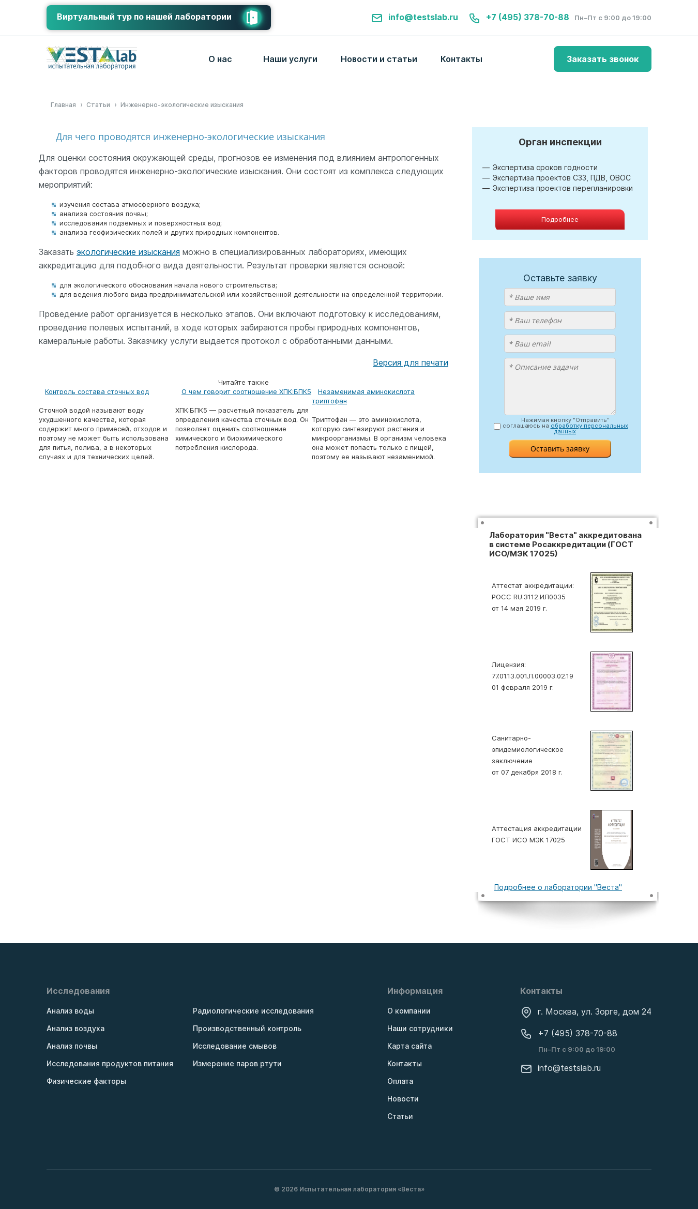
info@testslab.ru (414, 17)
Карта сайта (409, 1045)
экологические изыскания (128, 252)
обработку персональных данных (589, 428)
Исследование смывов (235, 1045)
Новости (403, 1098)
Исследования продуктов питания (110, 1063)
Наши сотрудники (420, 1028)
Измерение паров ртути (237, 1063)
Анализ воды (70, 1010)
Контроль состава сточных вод (97, 391)
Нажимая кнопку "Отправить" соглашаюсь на (565, 425)
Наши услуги (290, 59)
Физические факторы (86, 1081)
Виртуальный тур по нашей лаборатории (164, 17)
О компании (409, 1010)
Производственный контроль (247, 1028)
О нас (220, 59)
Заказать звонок (603, 59)
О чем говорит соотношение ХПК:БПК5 (246, 391)
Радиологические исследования (253, 1010)
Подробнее (560, 219)
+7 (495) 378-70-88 (518, 17)
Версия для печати (410, 362)
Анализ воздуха (75, 1028)
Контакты (461, 59)
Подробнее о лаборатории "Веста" (558, 887)
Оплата (400, 1081)
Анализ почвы (72, 1045)
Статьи (400, 1116)
